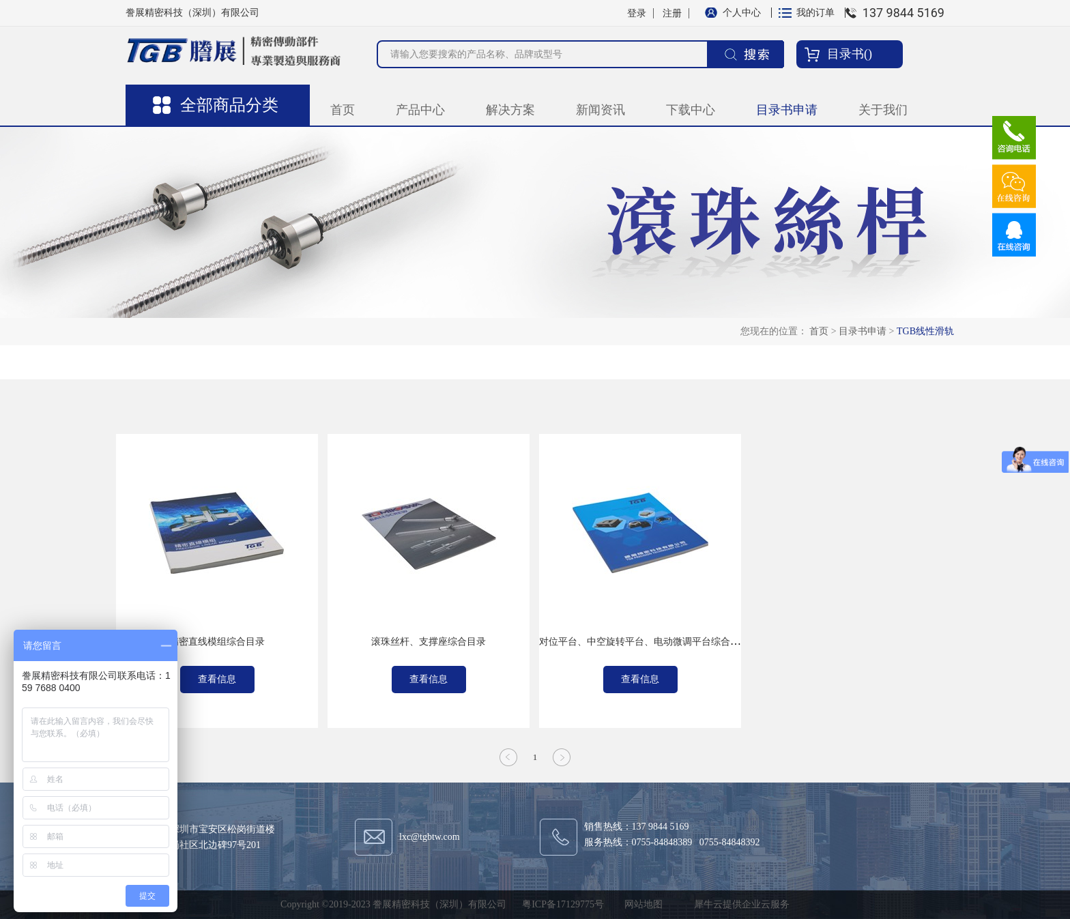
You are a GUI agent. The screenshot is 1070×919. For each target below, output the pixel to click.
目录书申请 (862, 331)
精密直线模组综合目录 (217, 642)
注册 (672, 13)
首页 (342, 110)
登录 (636, 13)
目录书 (845, 54)
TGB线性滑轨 (925, 331)
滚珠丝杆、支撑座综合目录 (428, 642)
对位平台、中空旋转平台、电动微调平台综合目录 (644, 642)
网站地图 (641, 904)
